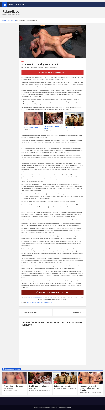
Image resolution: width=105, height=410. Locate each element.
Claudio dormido (77, 312)
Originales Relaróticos (46, 302)
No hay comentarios (51, 67)
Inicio (11, 4)
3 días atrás (83, 392)
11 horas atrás (8, 388)
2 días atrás (58, 388)
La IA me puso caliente (71, 128)
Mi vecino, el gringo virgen (30, 312)
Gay (23, 61)
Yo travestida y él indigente (31, 127)
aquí (51, 297)
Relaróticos (10, 11)
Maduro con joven (31, 302)
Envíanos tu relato (21, 4)
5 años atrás (25, 67)
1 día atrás (32, 390)
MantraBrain (67, 407)
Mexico (38, 302)
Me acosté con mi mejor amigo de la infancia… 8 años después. (90, 388)
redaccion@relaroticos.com (36, 297)
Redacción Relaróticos (37, 67)
